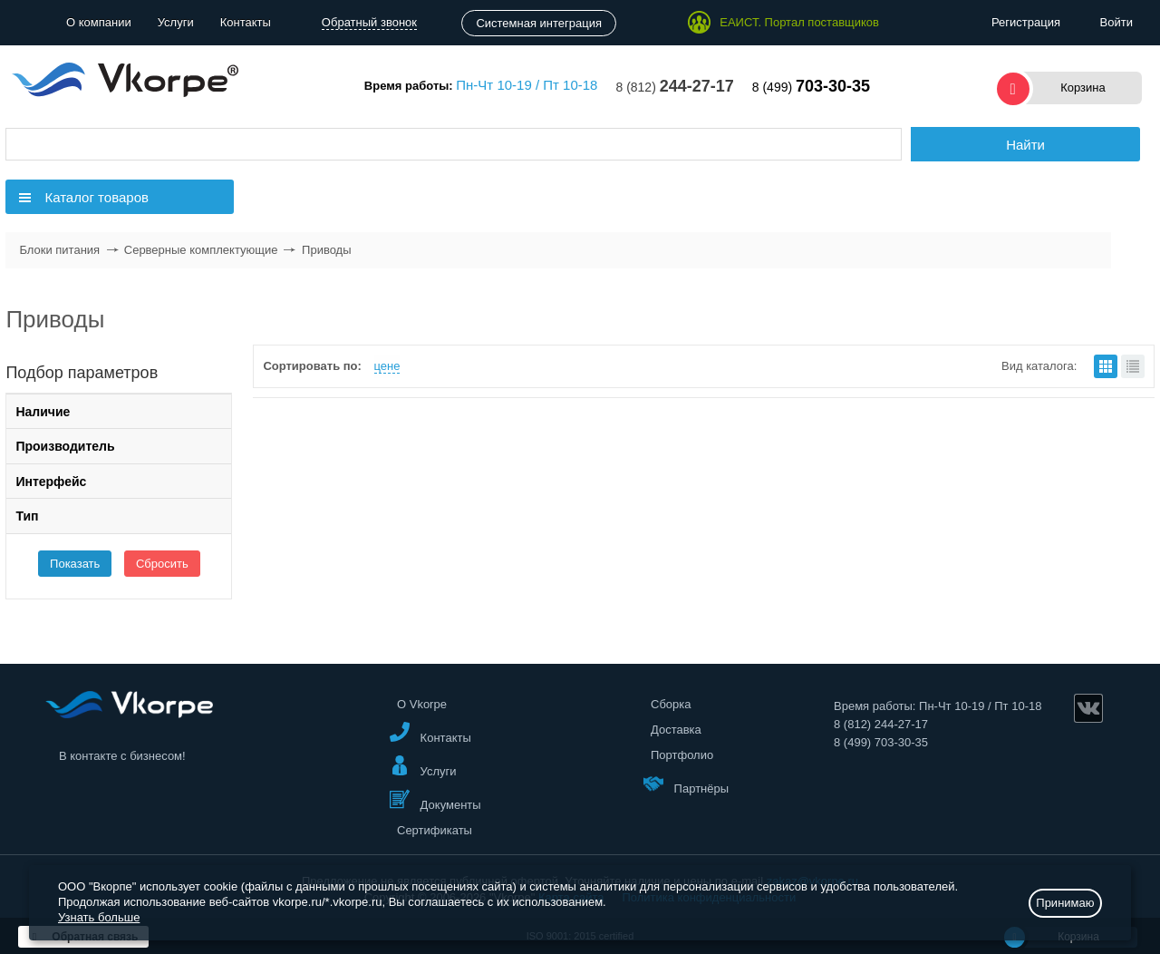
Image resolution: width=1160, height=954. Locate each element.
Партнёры (686, 784)
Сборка (671, 704)
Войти (1116, 22)
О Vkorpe (422, 704)
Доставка (676, 729)
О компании (98, 22)
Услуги (176, 22)
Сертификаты (434, 830)
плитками (1105, 366)
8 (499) (811, 87)
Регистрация (1025, 22)
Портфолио (682, 755)
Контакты (245, 22)
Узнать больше (99, 917)
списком (1133, 366)
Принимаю (1065, 903)
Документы (435, 800)
